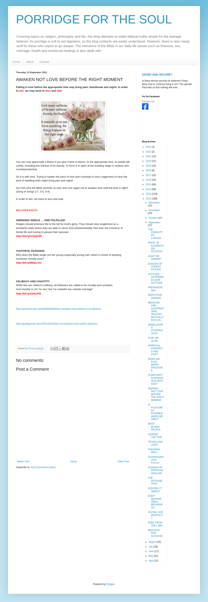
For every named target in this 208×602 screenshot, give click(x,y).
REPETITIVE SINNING (155, 296)
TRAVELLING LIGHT (155, 443)
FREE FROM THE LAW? (155, 524)
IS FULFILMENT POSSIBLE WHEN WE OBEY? (155, 412)
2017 (149, 175)
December (154, 202)
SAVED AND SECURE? (157, 74)
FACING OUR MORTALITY (155, 515)
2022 (149, 151)
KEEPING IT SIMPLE (154, 490)
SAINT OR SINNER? (154, 257)
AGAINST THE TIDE (155, 436)
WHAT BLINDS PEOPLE (154, 426)
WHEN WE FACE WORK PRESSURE (155, 365)
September (154, 222)
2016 (149, 179)
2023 (149, 147)
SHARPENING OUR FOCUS (156, 460)
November (154, 210)
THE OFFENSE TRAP (155, 481)
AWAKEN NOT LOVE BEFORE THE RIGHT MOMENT (156, 394)
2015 (149, 184)
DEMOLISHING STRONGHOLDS (155, 329)
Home (16, 61)
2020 (149, 161)
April (151, 560)
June (151, 551)
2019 (149, 165)
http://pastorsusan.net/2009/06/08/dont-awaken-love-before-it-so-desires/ (58, 308)
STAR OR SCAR (153, 339)
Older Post (123, 461)
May (151, 555)
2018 (149, 170)
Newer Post (23, 461)
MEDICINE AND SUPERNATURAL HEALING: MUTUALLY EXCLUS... (156, 311)
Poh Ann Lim (148, 101)
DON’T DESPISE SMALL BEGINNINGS (155, 502)
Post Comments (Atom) (43, 467)
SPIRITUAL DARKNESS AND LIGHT (155, 350)
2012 (149, 198)
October (153, 218)
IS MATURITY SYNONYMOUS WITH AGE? (155, 379)
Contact (44, 61)
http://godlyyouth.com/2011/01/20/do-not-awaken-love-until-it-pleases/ (57, 323)
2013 (149, 193)
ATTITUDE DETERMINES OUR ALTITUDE (156, 278)
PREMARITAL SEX (155, 289)
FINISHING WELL (154, 451)
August (153, 541)
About (30, 61)
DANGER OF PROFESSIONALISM (155, 470)
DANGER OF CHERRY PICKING (155, 266)
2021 (149, 156)
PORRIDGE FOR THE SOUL (94, 19)
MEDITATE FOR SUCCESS (155, 533)
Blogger (110, 584)
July (151, 546)
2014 (149, 189)
